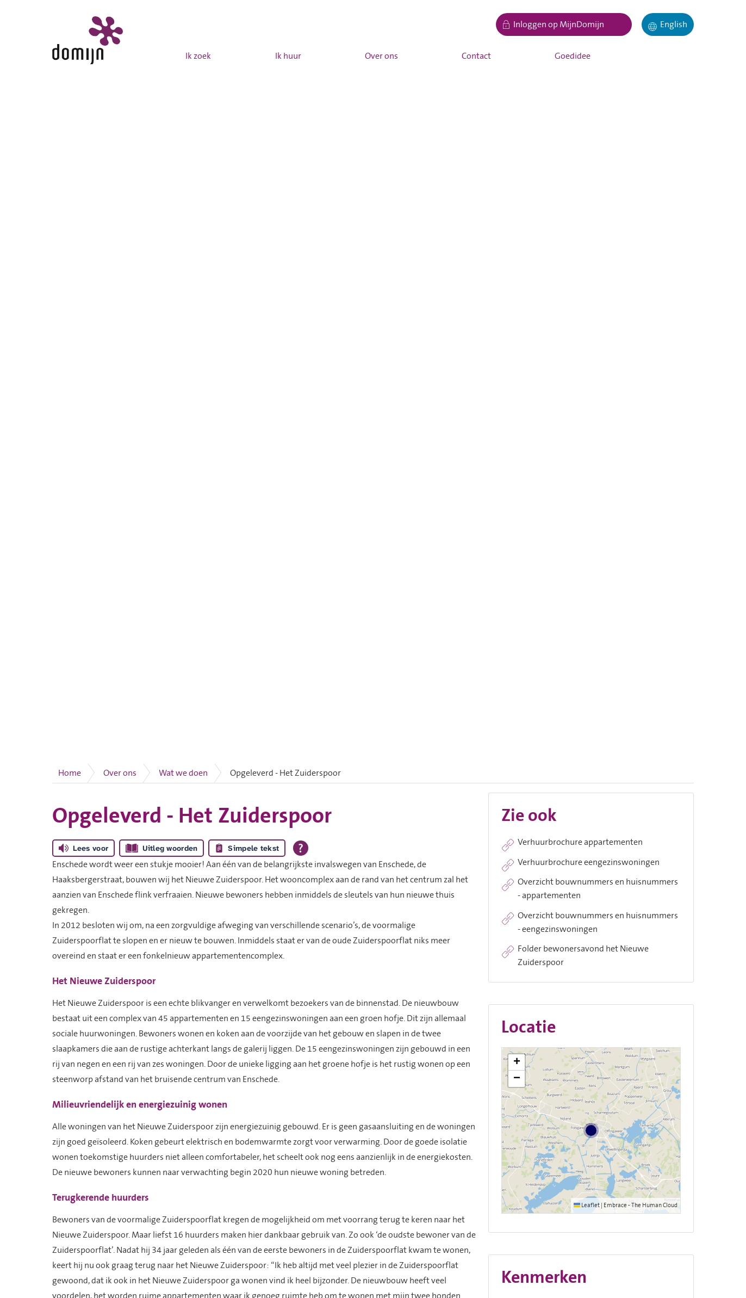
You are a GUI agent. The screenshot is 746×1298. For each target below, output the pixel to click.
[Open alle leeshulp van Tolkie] (300, 848)
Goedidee (572, 56)
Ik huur (288, 56)
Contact (476, 56)
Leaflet (587, 1205)
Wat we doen (183, 773)
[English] (668, 24)
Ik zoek (198, 56)
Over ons (381, 56)
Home (69, 773)
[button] (516, 1062)
